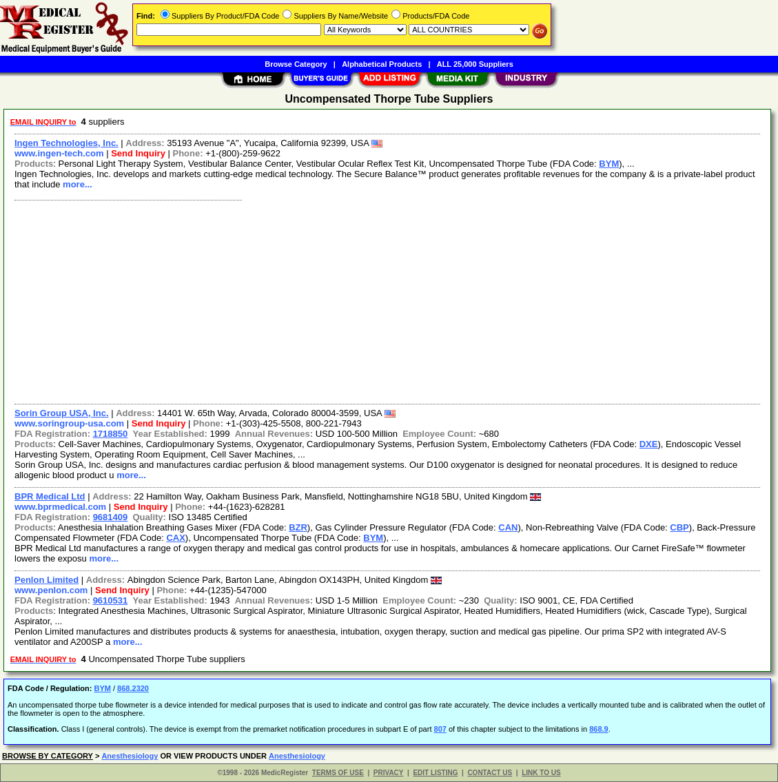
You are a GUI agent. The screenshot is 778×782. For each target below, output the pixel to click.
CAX (175, 538)
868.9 (598, 729)
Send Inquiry (138, 153)
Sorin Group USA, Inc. (61, 413)
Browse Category (296, 64)
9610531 (110, 600)
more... (77, 184)
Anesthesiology (129, 756)
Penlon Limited (46, 580)
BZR (298, 527)
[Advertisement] (388, 300)
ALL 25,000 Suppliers (475, 64)
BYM (609, 163)
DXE (648, 444)
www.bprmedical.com (60, 507)
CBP (679, 527)
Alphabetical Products (382, 64)
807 (440, 729)
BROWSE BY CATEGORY (47, 756)
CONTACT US (489, 772)
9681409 (110, 517)
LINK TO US (541, 772)
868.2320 (133, 688)
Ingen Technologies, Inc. (66, 143)
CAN (508, 527)
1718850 (110, 434)
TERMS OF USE (338, 772)
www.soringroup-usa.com (69, 423)
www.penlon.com (51, 590)
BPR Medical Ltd (49, 496)
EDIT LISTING (435, 772)
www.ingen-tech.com (59, 153)
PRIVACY (388, 772)
